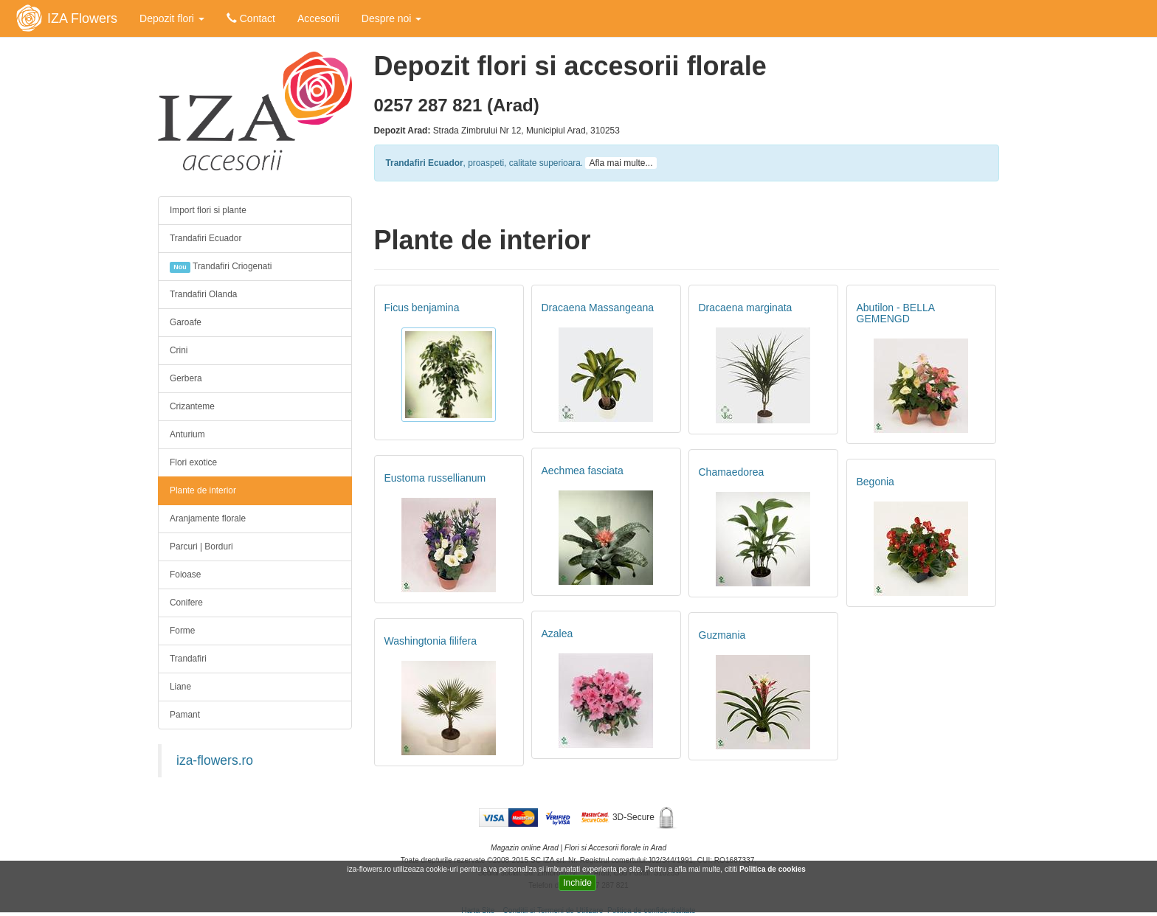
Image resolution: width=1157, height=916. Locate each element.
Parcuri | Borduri (201, 546)
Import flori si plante (208, 210)
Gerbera (186, 378)
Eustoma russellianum (435, 478)
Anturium (187, 434)
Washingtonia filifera (430, 641)
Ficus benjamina (422, 307)
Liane (180, 686)
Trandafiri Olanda (203, 294)
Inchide (577, 883)
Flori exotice (193, 462)
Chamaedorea (731, 472)
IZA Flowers (82, 18)
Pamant (185, 714)
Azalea (557, 633)
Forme (182, 630)
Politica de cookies (773, 869)
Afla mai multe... (620, 163)
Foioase (185, 574)
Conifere (186, 602)
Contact (251, 18)
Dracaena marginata (745, 307)
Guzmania (722, 635)
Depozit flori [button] (171, 18)
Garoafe (185, 322)
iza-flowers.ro (214, 760)
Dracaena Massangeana (598, 307)
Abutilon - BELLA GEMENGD (896, 313)
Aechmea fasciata (583, 470)
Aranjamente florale (208, 518)
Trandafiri (188, 658)
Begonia (875, 482)
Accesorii (318, 18)
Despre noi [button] (392, 18)
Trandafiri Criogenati (221, 267)
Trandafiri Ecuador (205, 238)
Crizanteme (192, 406)
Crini (178, 350)
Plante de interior (203, 490)
